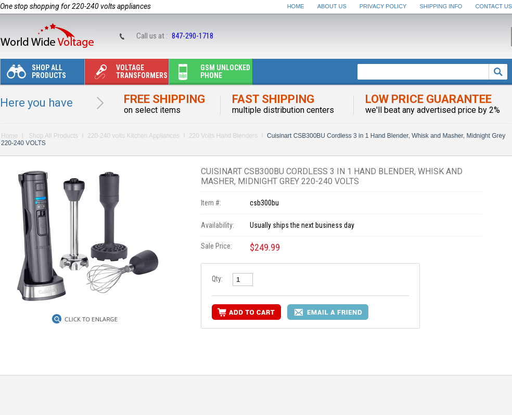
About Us (332, 6)
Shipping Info (441, 6)
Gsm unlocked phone (209, 74)
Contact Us (494, 6)
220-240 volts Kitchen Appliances (133, 135)
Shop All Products (33, 74)
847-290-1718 (192, 36)
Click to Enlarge (91, 319)
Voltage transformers (126, 74)
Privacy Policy (383, 6)
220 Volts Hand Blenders (223, 135)
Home (295, 6)
